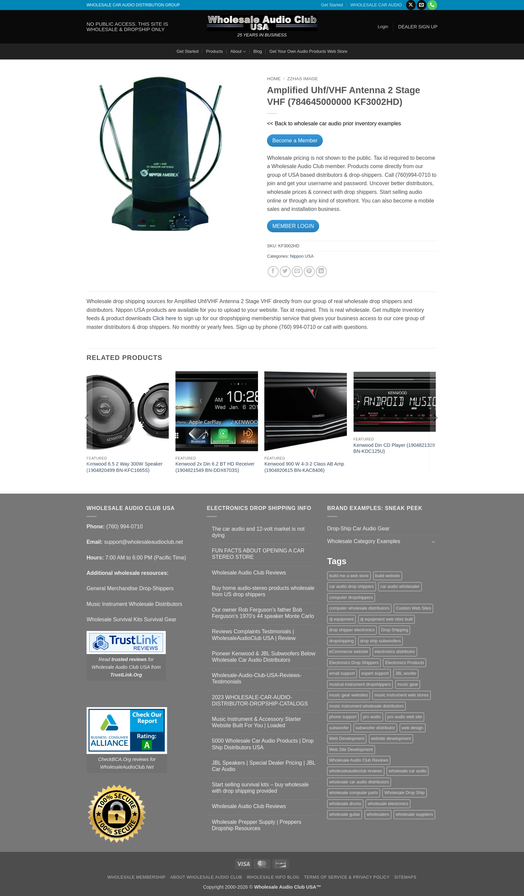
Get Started (332, 4)
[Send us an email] (421, 5)
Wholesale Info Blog (273, 877)
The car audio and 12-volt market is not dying (258, 532)
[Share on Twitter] (285, 271)
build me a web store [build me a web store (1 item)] (349, 575)
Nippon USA (301, 256)
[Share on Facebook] (273, 271)
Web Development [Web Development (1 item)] (346, 738)
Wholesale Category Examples (363, 541)
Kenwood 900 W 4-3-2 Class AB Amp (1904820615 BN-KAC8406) (304, 467)
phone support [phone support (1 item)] (343, 716)
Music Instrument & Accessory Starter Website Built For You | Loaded (256, 722)
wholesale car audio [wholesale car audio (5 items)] (407, 770)
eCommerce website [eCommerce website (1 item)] (348, 651)
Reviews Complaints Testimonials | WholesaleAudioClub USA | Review (254, 635)
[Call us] (432, 5)
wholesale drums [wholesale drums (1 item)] (345, 803)
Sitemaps (405, 877)
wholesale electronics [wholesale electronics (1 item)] (388, 803)
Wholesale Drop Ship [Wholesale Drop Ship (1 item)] (404, 792)
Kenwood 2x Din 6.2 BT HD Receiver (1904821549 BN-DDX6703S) (215, 467)
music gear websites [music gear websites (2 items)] (348, 694)
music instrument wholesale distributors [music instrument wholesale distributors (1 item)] (366, 706)
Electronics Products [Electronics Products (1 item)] (404, 662)
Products (214, 51)
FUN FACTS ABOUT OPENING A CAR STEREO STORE (258, 554)
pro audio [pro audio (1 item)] (372, 716)
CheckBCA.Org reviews (123, 759)
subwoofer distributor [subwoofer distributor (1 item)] (375, 727)
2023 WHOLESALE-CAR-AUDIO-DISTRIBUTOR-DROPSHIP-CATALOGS (260, 700)
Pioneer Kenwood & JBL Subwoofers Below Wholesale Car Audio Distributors (263, 657)
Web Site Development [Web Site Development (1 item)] (351, 749)
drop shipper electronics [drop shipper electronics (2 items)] (352, 629)
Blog (257, 51)
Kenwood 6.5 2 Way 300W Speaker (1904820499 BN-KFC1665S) (124, 467)
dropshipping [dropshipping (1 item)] (341, 640)
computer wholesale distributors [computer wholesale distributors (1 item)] (359, 608)
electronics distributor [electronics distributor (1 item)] (395, 651)
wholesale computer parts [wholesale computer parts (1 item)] (353, 792)
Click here (164, 318)
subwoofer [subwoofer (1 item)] (339, 727)
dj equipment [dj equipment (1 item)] (341, 619)
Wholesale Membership (137, 877)
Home (274, 78)
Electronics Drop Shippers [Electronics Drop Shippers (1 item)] (354, 662)
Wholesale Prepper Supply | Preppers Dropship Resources (256, 825)
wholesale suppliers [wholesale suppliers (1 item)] (414, 814)
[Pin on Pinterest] (309, 271)
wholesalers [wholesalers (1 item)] (378, 814)
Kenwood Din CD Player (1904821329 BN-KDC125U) (394, 448)
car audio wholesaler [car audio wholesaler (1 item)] (399, 586)
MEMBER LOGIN (293, 226)
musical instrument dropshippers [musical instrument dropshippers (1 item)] (360, 684)
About (238, 51)
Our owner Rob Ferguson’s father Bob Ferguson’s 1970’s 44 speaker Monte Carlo (263, 613)
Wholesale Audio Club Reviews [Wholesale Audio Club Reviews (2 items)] (358, 760)
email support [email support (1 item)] (342, 673)
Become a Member (294, 140)
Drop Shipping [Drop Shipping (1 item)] (394, 629)
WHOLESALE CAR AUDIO (376, 4)
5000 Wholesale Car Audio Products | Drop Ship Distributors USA (263, 744)
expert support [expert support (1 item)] (375, 673)
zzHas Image (302, 78)
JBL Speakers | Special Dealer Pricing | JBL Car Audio (263, 766)
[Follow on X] (411, 5)
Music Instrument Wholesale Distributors (134, 604)
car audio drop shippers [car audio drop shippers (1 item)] (351, 586)
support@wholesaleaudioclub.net (143, 542)
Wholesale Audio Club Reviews (249, 572)
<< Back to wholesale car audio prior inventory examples (334, 123)
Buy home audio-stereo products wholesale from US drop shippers (263, 591)
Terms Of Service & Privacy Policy (347, 877)
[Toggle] (433, 541)
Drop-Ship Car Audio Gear (358, 528)
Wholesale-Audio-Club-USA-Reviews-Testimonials (257, 678)
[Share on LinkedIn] (321, 271)
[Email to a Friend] (297, 271)
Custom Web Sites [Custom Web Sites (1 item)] (413, 608)
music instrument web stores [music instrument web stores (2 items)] (401, 694)
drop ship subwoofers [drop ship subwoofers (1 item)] (380, 640)
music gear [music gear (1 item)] (407, 684)
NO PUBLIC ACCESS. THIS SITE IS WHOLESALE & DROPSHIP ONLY (127, 26)
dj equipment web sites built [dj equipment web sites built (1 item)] (386, 619)
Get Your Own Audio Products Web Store (308, 51)
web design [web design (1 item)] (412, 727)
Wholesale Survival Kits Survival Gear (131, 619)
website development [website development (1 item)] (391, 738)
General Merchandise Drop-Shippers (130, 588)
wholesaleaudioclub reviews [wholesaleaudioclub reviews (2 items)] (355, 770)
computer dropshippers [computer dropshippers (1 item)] (351, 597)
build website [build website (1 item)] (387, 575)
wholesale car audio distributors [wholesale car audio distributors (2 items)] (359, 781)
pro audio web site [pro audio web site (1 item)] (404, 716)
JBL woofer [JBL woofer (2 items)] (406, 673)
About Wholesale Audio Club (206, 877)
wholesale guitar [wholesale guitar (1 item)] (344, 814)
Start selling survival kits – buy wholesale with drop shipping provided (260, 788)
